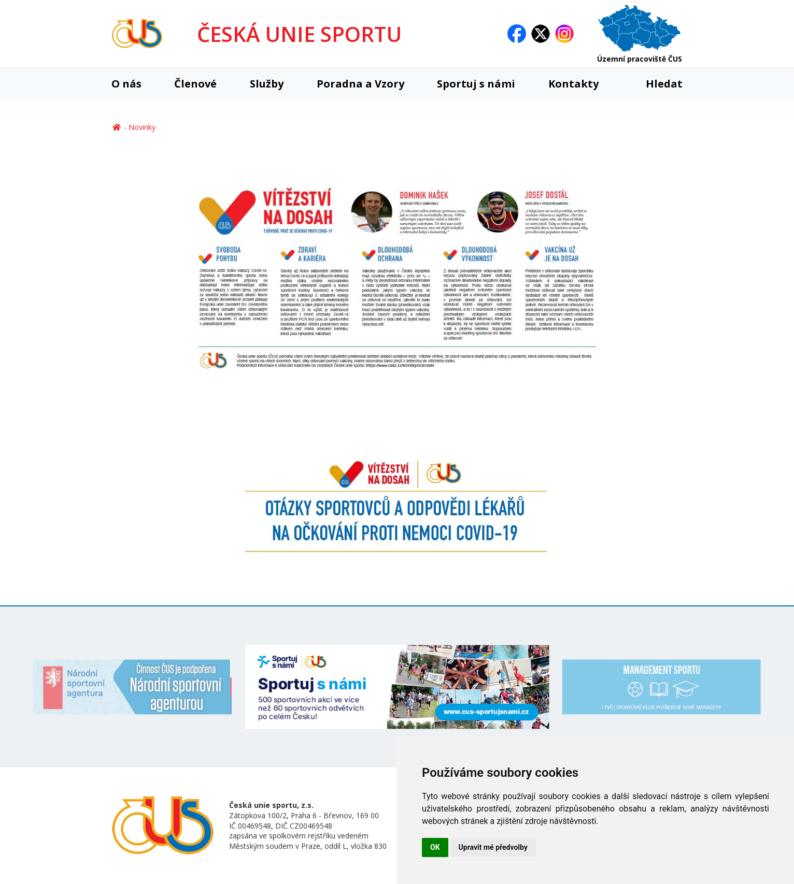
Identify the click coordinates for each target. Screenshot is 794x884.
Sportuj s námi (476, 84)
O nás (126, 84)
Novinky (142, 127)
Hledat (657, 84)
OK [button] (435, 847)
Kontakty (573, 84)
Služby (266, 84)
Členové (195, 84)
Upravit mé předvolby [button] (493, 847)
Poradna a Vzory (360, 84)
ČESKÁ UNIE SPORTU (299, 34)
